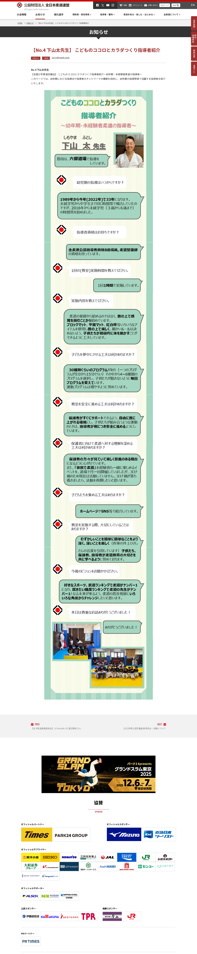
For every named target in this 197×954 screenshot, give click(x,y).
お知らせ (40, 14)
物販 (125, 5)
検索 (174, 5)
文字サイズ (165, 5)
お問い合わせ (153, 5)
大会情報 (21, 14)
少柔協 (45, 58)
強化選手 (59, 14)
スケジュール (137, 5)
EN (193, 5)
